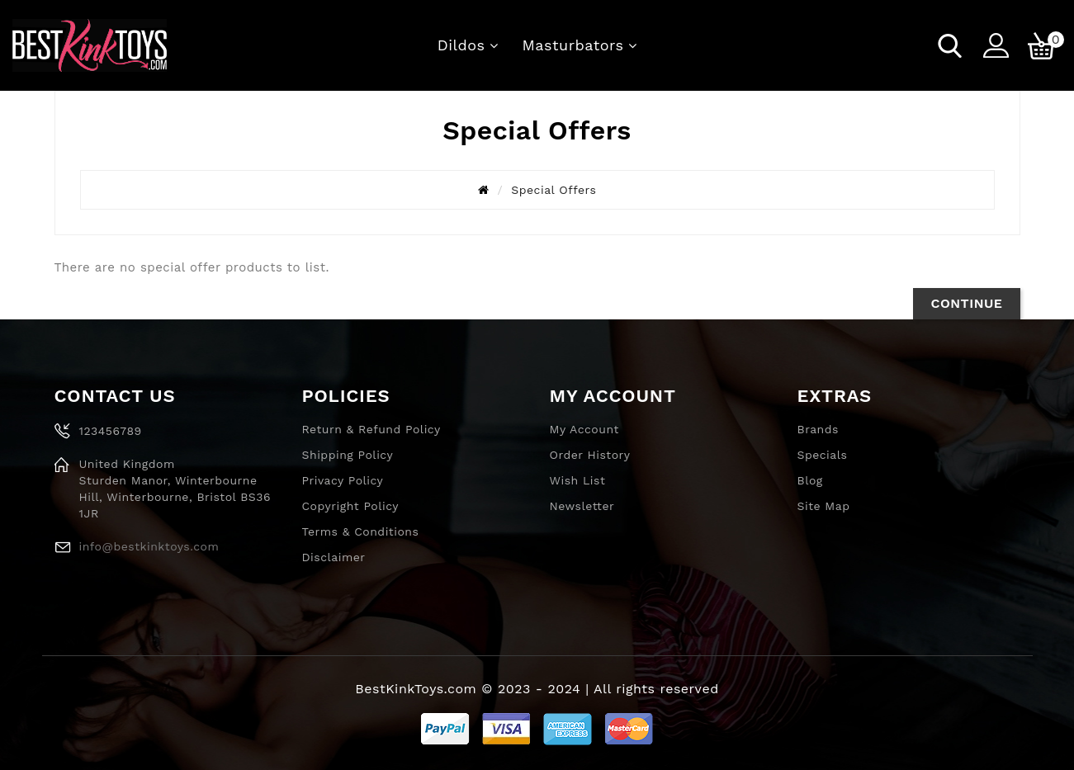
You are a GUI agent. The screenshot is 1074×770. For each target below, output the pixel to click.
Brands (818, 429)
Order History (590, 454)
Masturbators (573, 45)
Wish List (578, 480)
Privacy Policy (343, 480)
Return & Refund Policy (371, 429)
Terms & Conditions (360, 531)
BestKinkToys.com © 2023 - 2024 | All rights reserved (536, 689)
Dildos (461, 45)
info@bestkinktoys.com (149, 546)
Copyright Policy (351, 506)
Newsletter (582, 506)
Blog (810, 480)
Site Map (823, 506)
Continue (966, 303)
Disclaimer (334, 557)
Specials (822, 454)
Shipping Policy (348, 454)
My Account (584, 429)
